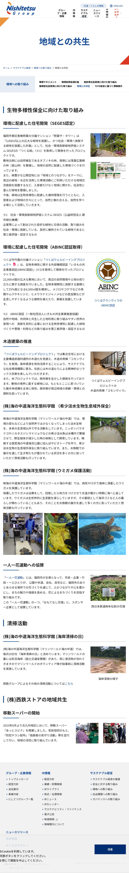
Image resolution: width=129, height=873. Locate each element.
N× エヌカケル (116, 13)
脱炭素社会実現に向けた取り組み (100, 82)
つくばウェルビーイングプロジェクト (30, 354)
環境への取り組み (43, 67)
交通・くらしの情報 (93, 5)
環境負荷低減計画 (70, 82)
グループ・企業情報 (62, 13)
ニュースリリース (96, 13)
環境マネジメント (48, 82)
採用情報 (107, 13)
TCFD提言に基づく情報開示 (108, 86)
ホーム (6, 67)
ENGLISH (118, 5)
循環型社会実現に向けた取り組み (55, 86)
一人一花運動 (14, 577)
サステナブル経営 (22, 67)
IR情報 (74, 13)
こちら (69, 683)
